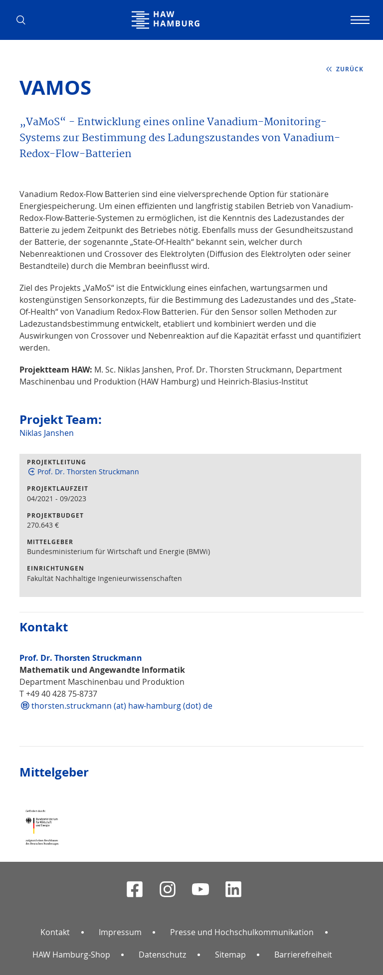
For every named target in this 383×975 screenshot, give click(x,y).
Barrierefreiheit (303, 954)
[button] (24, 19)
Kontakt (55, 932)
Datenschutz (162, 954)
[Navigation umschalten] (358, 19)
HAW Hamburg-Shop (71, 954)
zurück (350, 69)
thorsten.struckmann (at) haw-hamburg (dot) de (121, 705)
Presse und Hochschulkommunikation (242, 932)
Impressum (120, 932)
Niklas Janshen (46, 432)
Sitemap (230, 954)
